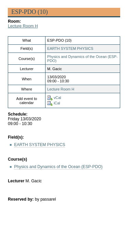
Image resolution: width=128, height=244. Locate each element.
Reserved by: (21, 199)
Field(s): (16, 137)
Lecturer (16, 181)
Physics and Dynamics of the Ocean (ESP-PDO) (58, 166)
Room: (14, 21)
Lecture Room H (23, 26)
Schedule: (18, 114)
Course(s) (17, 159)
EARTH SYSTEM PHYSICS (70, 48)
